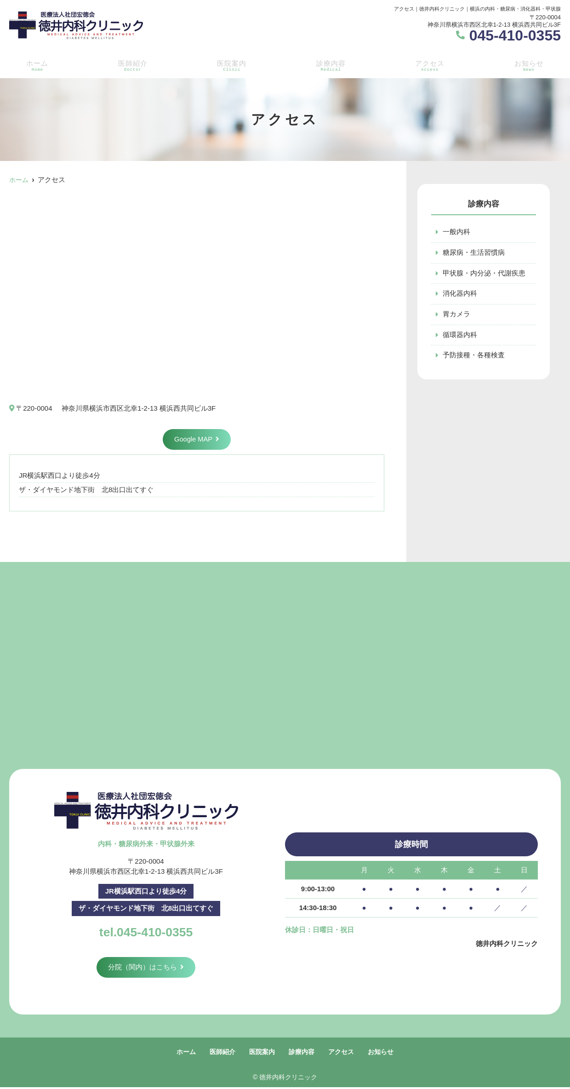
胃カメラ (456, 315)
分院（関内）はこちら (142, 968)
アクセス (430, 65)
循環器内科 (460, 335)
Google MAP (193, 439)
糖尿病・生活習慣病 (474, 253)
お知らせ (530, 65)
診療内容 (331, 65)
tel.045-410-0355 (146, 931)
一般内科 (456, 232)
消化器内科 (460, 294)
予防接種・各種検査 (474, 356)
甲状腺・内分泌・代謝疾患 (484, 273)
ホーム (35, 65)
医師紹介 (131, 65)
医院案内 (230, 65)
